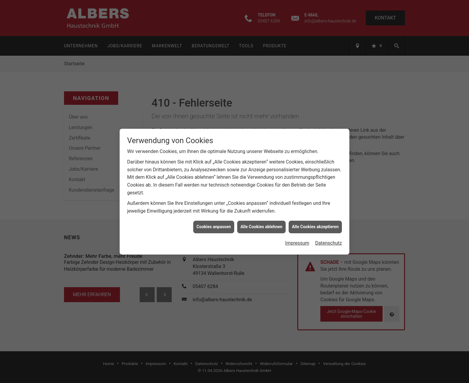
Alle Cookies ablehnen (261, 223)
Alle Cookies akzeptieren (315, 223)
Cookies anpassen (214, 223)
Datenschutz (328, 240)
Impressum (297, 240)
